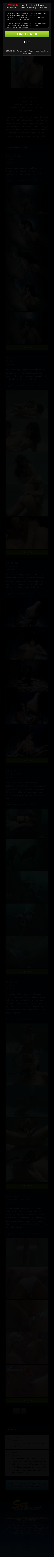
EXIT (27, 42)
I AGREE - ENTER (27, 34)
